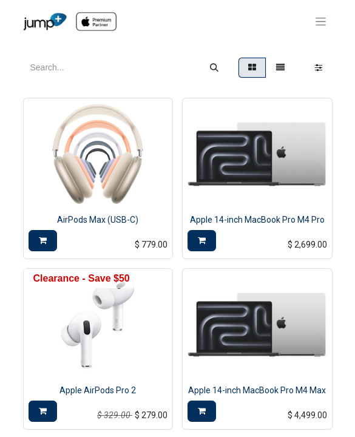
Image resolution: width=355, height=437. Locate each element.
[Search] (214, 67)
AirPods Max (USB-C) (97, 220)
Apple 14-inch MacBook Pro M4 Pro (257, 220)
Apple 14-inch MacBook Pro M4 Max (257, 390)
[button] (43, 240)
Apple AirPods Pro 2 (97, 390)
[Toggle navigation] (321, 22)
